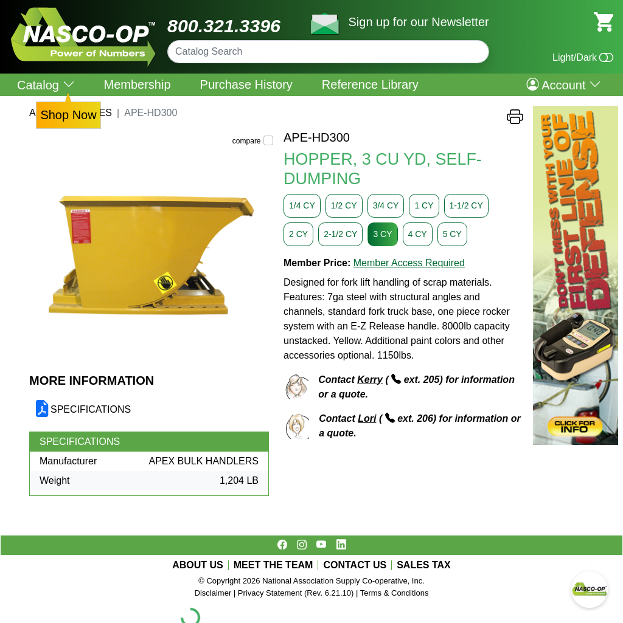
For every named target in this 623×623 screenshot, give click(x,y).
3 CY (382, 234)
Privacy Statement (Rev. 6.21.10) (296, 592)
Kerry (370, 379)
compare (246, 141)
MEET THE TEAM (273, 565)
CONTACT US (354, 565)
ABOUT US (197, 565)
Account (563, 84)
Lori (367, 418)
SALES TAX (424, 565)
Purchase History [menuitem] (246, 84)
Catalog (46, 84)
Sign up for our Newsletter (418, 22)
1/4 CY (302, 205)
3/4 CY (386, 205)
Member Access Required (409, 263)
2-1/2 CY (340, 234)
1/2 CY (344, 205)
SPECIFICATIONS (90, 409)
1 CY (423, 205)
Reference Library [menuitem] (370, 84)
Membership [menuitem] (137, 84)
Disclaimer (213, 592)
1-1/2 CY (466, 205)
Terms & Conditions (394, 592)
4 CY (417, 234)
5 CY (452, 234)
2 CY (298, 234)
